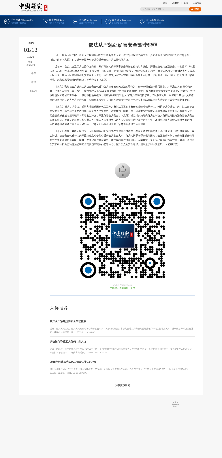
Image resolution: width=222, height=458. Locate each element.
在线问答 (196, 3)
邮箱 (186, 3)
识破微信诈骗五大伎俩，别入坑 (71, 340)
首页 (165, 3)
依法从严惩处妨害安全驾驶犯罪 (71, 320)
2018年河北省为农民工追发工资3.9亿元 (77, 359)
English (175, 3)
